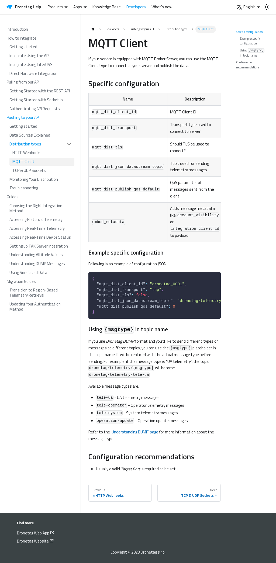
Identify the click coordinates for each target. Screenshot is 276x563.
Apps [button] (77, 7)
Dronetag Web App (35, 533)
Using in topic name (252, 53)
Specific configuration (249, 31)
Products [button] (55, 7)
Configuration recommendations (247, 64)
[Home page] (92, 29)
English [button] (246, 7)
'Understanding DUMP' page (134, 432)
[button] (41, 144)
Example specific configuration (250, 41)
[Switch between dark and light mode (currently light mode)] (266, 7)
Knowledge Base (106, 7)
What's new (161, 7)
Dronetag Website (35, 541)
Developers (136, 7)
